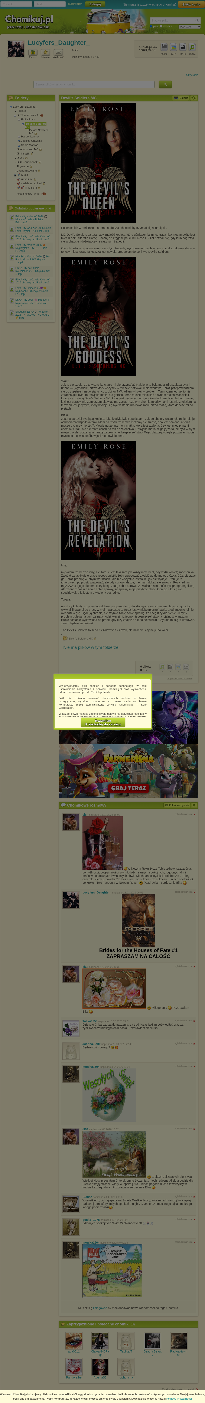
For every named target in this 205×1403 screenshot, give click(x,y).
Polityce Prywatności (179, 1398)
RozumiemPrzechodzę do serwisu (103, 722)
